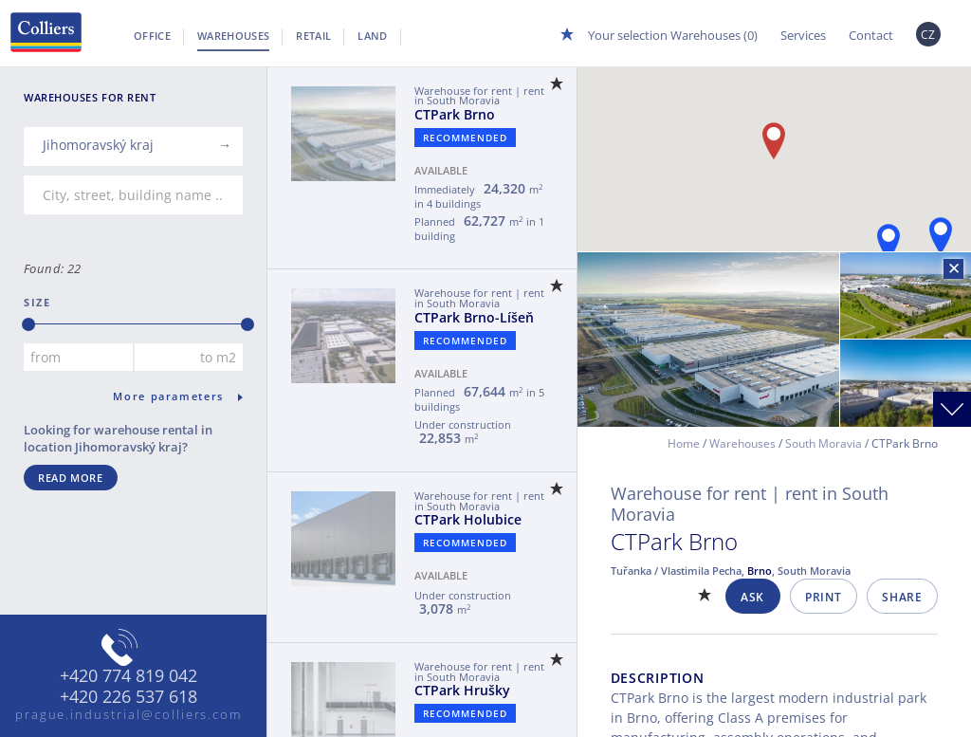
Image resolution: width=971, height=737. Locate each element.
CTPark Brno (454, 114)
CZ (928, 35)
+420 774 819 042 (128, 676)
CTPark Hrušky (462, 690)
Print (823, 597)
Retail (313, 35)
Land (372, 35)
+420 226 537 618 (128, 697)
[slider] (28, 324)
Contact (871, 35)
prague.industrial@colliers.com (129, 714)
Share (902, 597)
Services (803, 35)
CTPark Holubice (468, 519)
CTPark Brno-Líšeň (474, 317)
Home (684, 443)
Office (152, 35)
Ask (752, 597)
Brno (759, 570)
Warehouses (233, 35)
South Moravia (823, 443)
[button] (940, 235)
